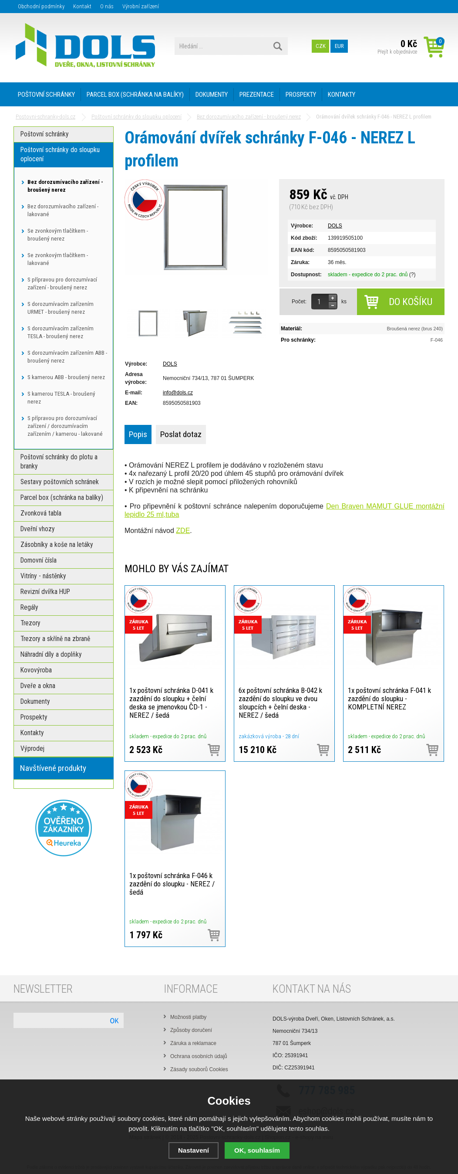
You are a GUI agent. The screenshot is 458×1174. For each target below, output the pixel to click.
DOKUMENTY (211, 94)
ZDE (183, 530)
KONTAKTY (341, 94)
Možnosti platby (188, 1017)
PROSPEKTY (301, 94)
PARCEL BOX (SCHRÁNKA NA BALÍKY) (135, 94)
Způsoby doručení (191, 1030)
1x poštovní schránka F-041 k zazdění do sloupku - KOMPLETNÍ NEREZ (389, 698)
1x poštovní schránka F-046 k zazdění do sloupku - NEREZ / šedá (172, 883)
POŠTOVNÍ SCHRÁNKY (46, 94)
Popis (138, 434)
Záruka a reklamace (193, 1043)
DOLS (335, 226)
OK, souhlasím (257, 1150)
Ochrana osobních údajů (198, 1056)
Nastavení (193, 1150)
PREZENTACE (256, 94)
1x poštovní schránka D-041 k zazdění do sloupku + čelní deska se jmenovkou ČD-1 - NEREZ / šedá (171, 702)
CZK (321, 46)
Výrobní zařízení (140, 6)
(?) (412, 274)
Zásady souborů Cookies (199, 1069)
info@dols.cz (178, 393)
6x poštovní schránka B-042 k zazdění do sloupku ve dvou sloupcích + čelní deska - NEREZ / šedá (280, 702)
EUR (339, 46)
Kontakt (82, 6)
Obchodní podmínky (41, 6)
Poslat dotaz (181, 434)
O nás (107, 6)
